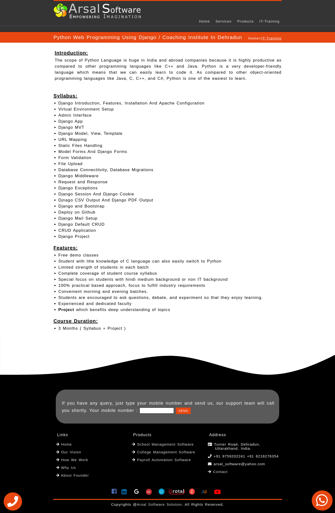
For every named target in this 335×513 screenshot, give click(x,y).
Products (245, 21)
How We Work (73, 460)
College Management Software (165, 452)
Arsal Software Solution (159, 504)
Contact (220, 472)
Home (204, 21)
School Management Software (164, 444)
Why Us (67, 467)
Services (223, 21)
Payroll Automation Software (164, 460)
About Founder (74, 475)
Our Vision (70, 452)
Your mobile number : (115, 410)
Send (183, 411)
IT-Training (269, 21)
